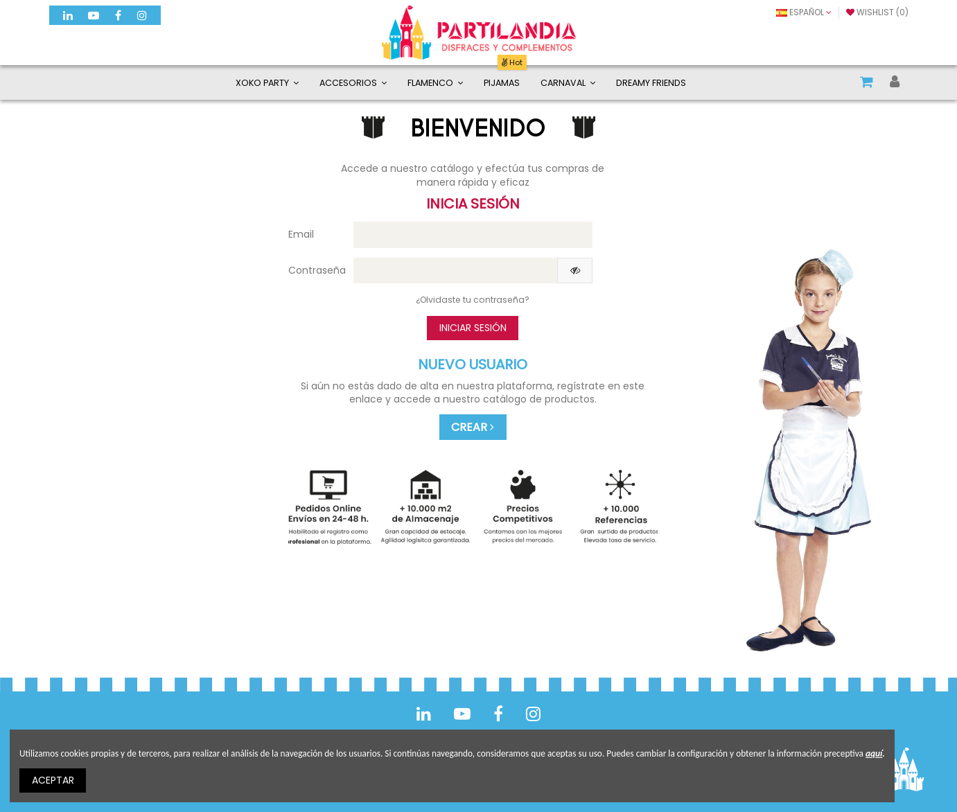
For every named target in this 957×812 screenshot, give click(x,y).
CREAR (472, 427)
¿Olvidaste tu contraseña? (472, 300)
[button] (353, 82)
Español (804, 12)
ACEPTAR (53, 780)
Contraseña (315, 270)
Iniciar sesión (473, 328)
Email (301, 234)
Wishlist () (877, 12)
